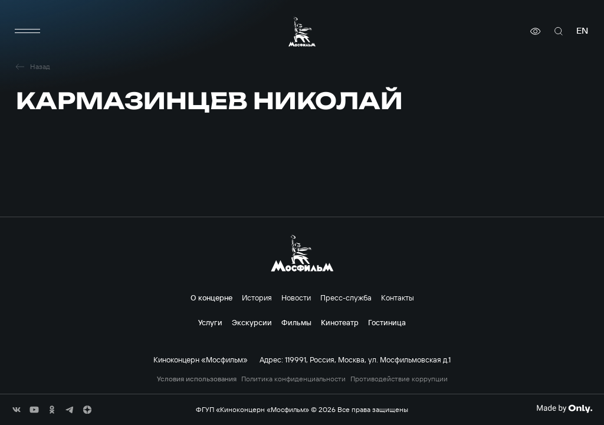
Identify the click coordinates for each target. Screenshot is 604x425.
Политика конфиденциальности (293, 379)
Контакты (397, 297)
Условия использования (197, 379)
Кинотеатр (340, 322)
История (257, 297)
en (582, 31)
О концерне (211, 297)
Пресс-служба (346, 297)
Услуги (210, 322)
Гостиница (387, 322)
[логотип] (302, 32)
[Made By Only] (564, 408)
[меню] (28, 31)
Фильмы (296, 322)
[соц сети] (16, 409)
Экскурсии (252, 322)
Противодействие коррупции (399, 379)
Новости (296, 297)
